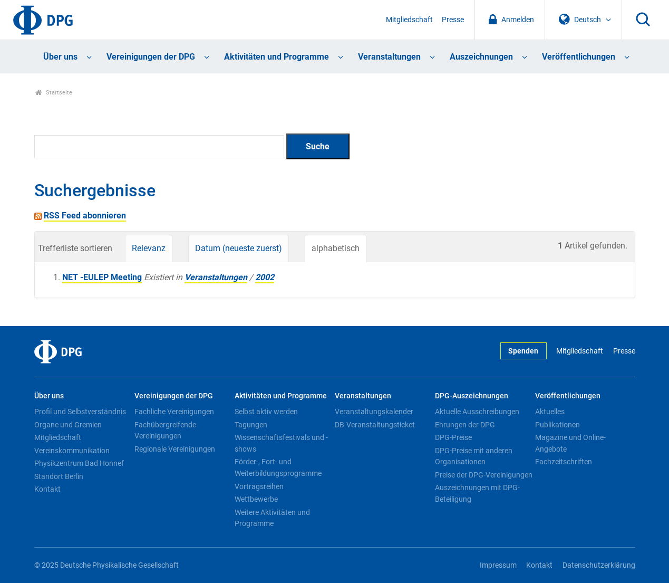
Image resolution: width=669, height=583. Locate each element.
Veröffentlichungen (578, 57)
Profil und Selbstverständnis (80, 411)
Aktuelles (550, 411)
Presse (453, 19)
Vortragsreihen (259, 486)
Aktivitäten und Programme (276, 57)
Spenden (523, 351)
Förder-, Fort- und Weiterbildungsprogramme (278, 467)
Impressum (498, 565)
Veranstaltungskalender (374, 411)
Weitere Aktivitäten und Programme (272, 518)
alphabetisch (336, 248)
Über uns (60, 57)
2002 (264, 277)
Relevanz (149, 248)
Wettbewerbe (256, 499)
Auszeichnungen (481, 57)
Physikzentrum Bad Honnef (79, 463)
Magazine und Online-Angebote (570, 443)
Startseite (54, 92)
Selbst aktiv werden (266, 411)
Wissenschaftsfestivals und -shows (281, 443)
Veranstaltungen (389, 57)
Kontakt (47, 489)
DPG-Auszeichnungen (471, 395)
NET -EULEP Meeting (102, 277)
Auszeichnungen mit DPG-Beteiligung (477, 493)
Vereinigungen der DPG (150, 57)
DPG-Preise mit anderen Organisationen (473, 456)
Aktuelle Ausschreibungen (477, 411)
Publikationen (557, 424)
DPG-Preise (453, 437)
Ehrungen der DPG (465, 424)
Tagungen (251, 424)
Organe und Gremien (68, 424)
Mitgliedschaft (409, 19)
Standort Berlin (58, 476)
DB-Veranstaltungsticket (375, 424)
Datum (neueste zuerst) (238, 248)
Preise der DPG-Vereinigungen (483, 475)
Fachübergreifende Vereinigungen (165, 430)
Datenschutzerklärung (599, 565)
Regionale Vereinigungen (174, 449)
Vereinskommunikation (72, 450)
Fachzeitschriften (563, 461)
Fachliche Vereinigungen (174, 411)
